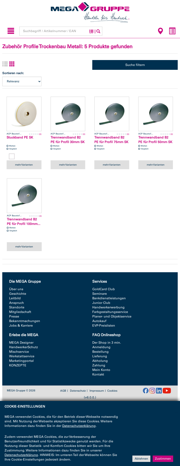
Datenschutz (78, 391)
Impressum (97, 391)
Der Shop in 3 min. (106, 343)
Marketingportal (21, 361)
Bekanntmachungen (24, 321)
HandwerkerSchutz (23, 347)
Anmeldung (101, 347)
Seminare (99, 294)
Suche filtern (135, 65)
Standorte (16, 307)
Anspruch (16, 303)
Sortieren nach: (13, 73)
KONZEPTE (17, 365)
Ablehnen (141, 458)
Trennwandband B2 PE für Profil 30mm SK (68, 140)
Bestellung (100, 352)
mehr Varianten (24, 164)
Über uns (16, 289)
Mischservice (19, 352)
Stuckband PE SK (20, 137)
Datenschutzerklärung (79, 426)
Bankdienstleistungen (109, 298)
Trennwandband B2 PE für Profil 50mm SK (155, 140)
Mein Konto (101, 370)
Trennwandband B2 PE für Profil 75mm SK (111, 140)
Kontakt (98, 374)
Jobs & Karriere (21, 325)
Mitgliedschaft (20, 312)
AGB (63, 391)
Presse (14, 316)
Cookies (112, 390)
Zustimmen (163, 458)
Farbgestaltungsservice (110, 312)
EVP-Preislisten (103, 325)
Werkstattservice (21, 356)
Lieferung (99, 356)
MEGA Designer (21, 343)
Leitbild (15, 298)
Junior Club (101, 303)
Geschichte (17, 294)
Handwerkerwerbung (108, 307)
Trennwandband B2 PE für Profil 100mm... (23, 221)
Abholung (100, 361)
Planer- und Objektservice (111, 316)
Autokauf (99, 321)
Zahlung (98, 365)
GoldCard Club (103, 289)
